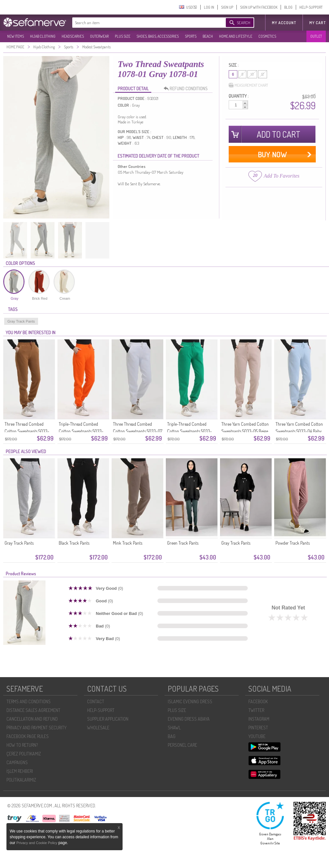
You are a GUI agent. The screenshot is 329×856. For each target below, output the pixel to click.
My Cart (317, 22)
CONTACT (95, 701)
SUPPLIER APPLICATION (107, 719)
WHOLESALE (98, 727)
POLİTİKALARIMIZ (21, 780)
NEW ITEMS (15, 36)
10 (252, 74)
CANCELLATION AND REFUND (32, 719)
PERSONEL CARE (182, 745)
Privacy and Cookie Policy (37, 843)
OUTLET (316, 36)
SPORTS (190, 36)
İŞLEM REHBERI (19, 771)
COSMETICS (267, 36)
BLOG (288, 7)
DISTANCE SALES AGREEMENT (33, 710)
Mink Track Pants (127, 543)
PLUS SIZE (122, 36)
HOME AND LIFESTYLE (235, 36)
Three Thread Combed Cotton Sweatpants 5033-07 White (137, 431)
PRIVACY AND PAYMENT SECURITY (36, 727)
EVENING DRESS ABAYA (189, 719)
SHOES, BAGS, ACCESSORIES (157, 36)
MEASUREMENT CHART (248, 85)
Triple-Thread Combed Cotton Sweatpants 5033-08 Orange (81, 431)
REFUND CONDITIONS (187, 89)
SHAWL (174, 727)
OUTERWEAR (99, 36)
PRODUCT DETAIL (133, 88)
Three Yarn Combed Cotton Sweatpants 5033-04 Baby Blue (299, 431)
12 (262, 74)
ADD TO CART (278, 134)
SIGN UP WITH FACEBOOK (258, 7)
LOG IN (209, 7)
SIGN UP (227, 7)
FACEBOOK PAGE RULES (27, 736)
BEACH (208, 36)
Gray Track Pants (21, 321)
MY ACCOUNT (284, 22)
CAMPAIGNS (17, 762)
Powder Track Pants (292, 543)
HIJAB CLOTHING (42, 36)
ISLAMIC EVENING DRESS (190, 701)
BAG (171, 736)
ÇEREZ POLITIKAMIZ (23, 753)
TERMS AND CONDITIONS (28, 701)
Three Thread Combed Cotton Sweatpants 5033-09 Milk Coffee (27, 431)
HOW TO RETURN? (22, 745)
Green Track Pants (182, 543)
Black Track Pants (74, 543)
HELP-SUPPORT (311, 7)
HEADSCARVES (73, 36)
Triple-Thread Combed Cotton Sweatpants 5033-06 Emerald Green (189, 431)
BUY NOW (272, 154)
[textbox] (142, 22)
